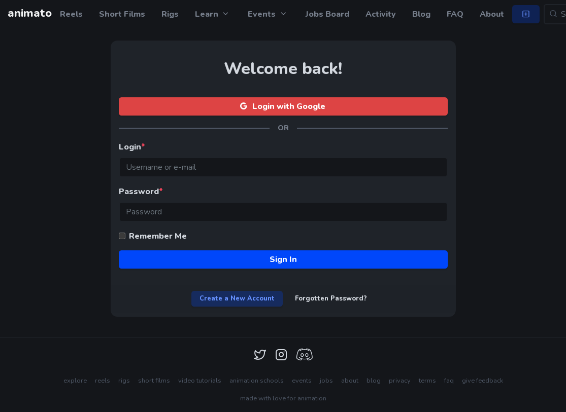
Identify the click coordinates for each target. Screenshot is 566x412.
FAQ (455, 14)
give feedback (482, 380)
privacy (400, 380)
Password (141, 191)
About (492, 14)
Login (132, 147)
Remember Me (158, 236)
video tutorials (199, 380)
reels (102, 380)
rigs (124, 380)
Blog (421, 14)
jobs (326, 380)
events (302, 380)
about (349, 380)
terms (427, 380)
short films (154, 380)
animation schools (256, 380)
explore (75, 380)
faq (449, 380)
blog (374, 380)
